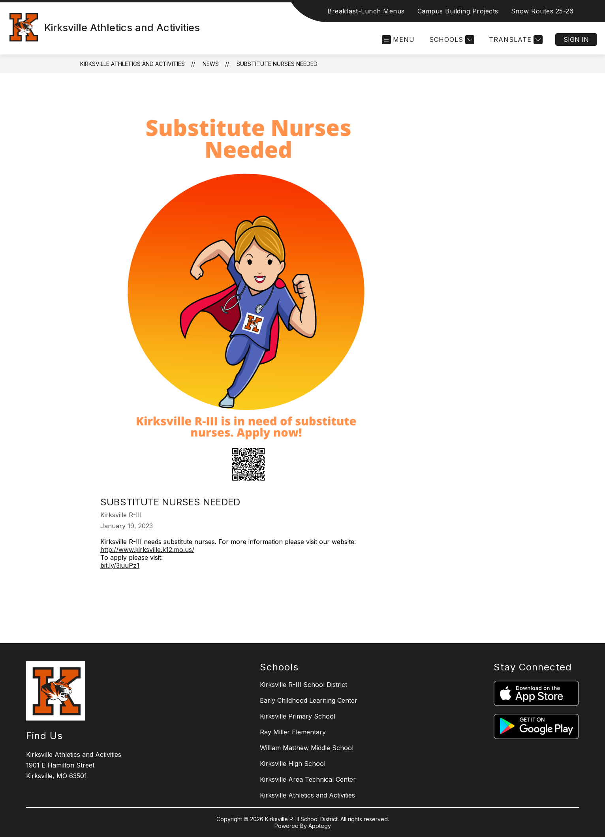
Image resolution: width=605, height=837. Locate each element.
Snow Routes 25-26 (542, 11)
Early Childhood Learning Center (308, 700)
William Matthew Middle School (306, 748)
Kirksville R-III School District (303, 685)
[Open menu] (398, 40)
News (211, 63)
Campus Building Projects (457, 11)
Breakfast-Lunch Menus (366, 11)
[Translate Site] (515, 40)
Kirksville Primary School (297, 716)
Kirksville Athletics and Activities (132, 63)
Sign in (576, 39)
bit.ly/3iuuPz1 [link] (119, 565)
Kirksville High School (292, 764)
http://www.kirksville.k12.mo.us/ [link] (147, 550)
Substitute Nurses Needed (277, 63)
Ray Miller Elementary (293, 732)
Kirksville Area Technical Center (308, 779)
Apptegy (319, 825)
